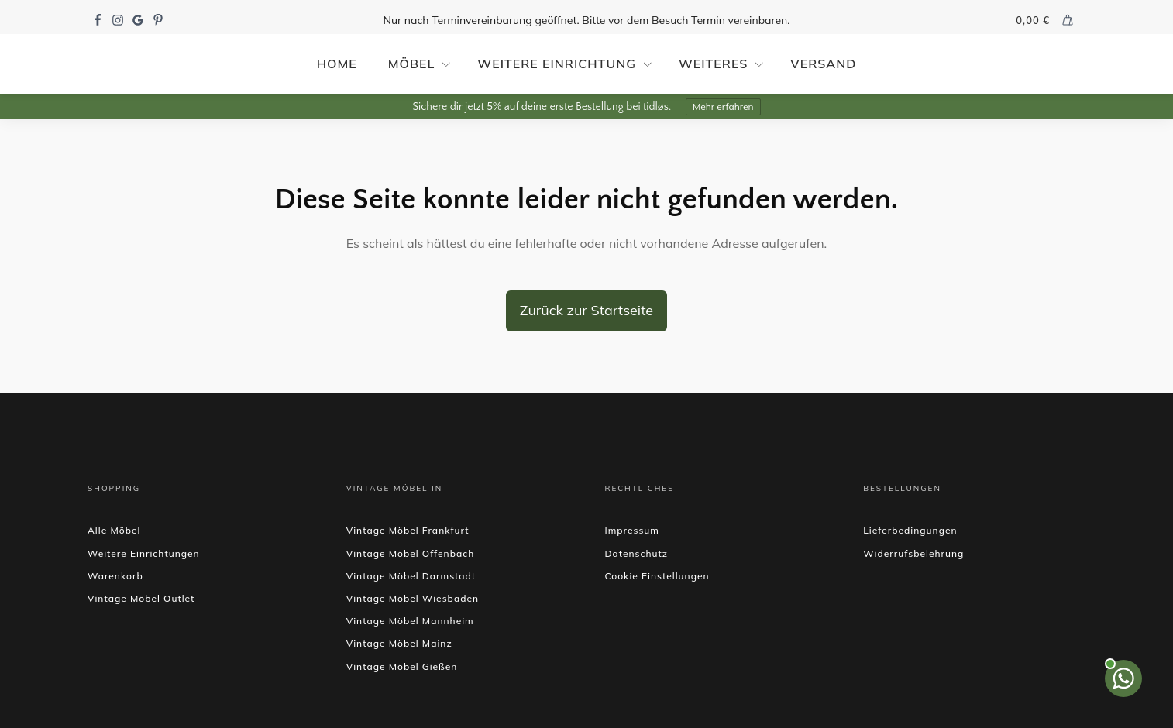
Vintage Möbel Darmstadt (411, 576)
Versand (823, 63)
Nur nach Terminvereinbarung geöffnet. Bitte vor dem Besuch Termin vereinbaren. (587, 20)
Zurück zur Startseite (586, 310)
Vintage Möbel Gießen (402, 666)
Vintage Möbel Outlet (141, 598)
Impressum (632, 530)
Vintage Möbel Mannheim (410, 621)
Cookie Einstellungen (657, 576)
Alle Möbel (114, 530)
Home (337, 63)
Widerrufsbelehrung (913, 553)
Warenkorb (115, 576)
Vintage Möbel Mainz (399, 643)
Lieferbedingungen (910, 530)
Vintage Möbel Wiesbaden (412, 598)
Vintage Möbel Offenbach (410, 553)
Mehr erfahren (723, 106)
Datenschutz (637, 553)
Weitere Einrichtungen (144, 553)
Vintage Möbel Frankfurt (408, 530)
